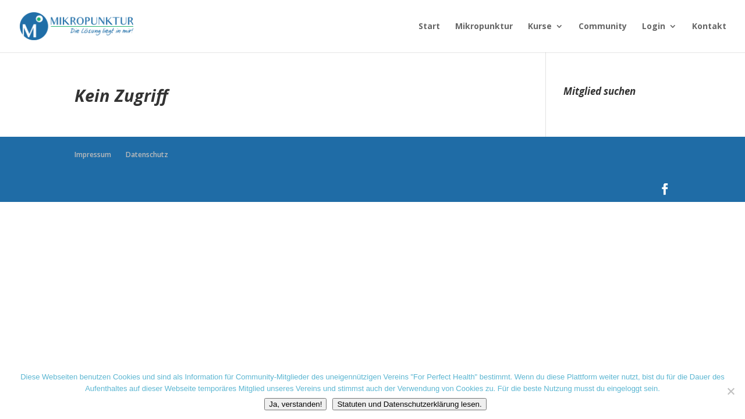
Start (429, 26)
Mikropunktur (484, 26)
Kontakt (709, 26)
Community (603, 26)
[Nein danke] (730, 391)
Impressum (92, 154)
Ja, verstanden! (295, 404)
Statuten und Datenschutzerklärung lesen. (409, 404)
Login (653, 26)
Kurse (540, 26)
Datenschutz (147, 154)
